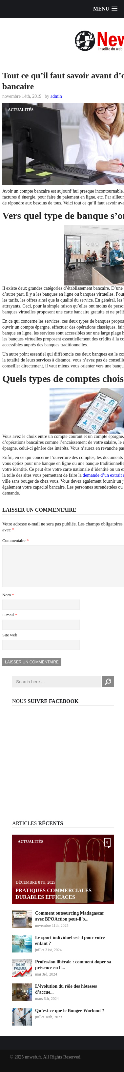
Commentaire (15, 540)
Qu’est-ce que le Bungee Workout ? (69, 1018)
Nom (8, 602)
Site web (9, 642)
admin (56, 96)
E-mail (9, 622)
